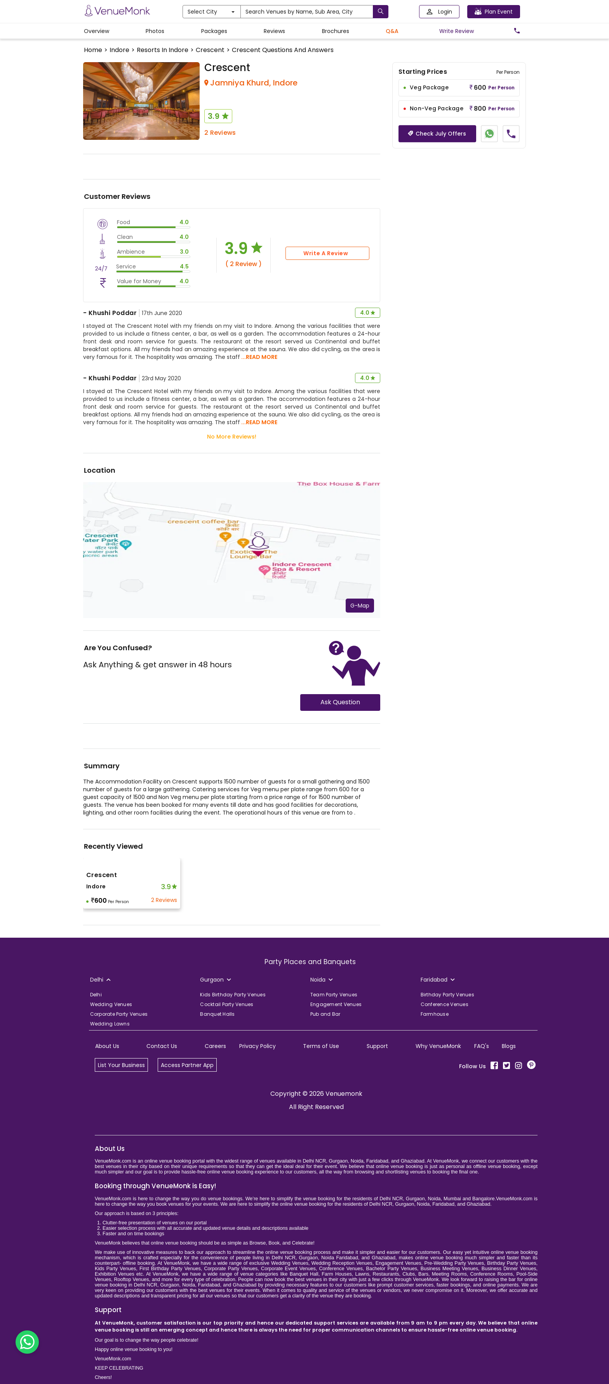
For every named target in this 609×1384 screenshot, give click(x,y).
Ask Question (340, 702)
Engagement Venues (336, 1004)
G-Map (359, 605)
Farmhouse (435, 1014)
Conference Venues (444, 1004)
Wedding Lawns (110, 1023)
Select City (211, 12)
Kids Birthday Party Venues (233, 994)
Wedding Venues (111, 1004)
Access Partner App (187, 1065)
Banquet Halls (217, 1014)
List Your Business (121, 1065)
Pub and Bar (325, 1014)
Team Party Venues (333, 994)
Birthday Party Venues (447, 994)
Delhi (96, 994)
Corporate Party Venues (119, 1014)
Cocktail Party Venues (226, 1004)
